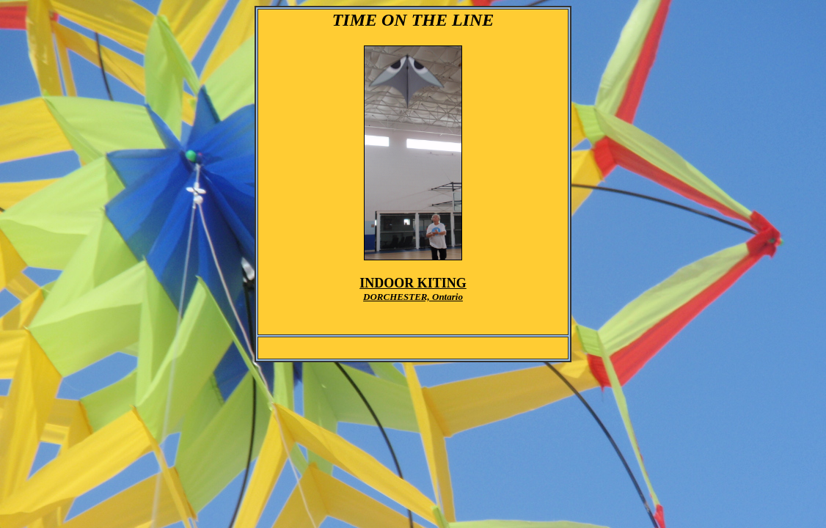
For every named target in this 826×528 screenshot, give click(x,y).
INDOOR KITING (413, 283)
